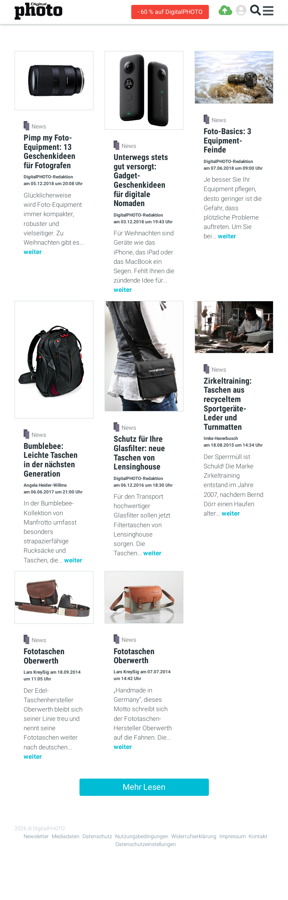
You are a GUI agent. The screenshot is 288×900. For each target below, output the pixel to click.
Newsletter (36, 836)
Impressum (232, 836)
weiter (33, 252)
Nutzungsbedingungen (141, 836)
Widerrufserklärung (193, 836)
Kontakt (258, 836)
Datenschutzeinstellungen (146, 844)
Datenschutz (97, 836)
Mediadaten (66, 836)
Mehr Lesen (144, 787)
